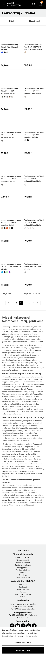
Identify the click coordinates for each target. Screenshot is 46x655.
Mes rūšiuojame (23, 577)
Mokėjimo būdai (23, 562)
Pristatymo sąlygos (23, 565)
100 (42, 326)
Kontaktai (23, 587)
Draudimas (23, 575)
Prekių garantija (23, 567)
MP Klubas (23, 597)
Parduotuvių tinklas (23, 594)
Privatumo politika (23, 560)
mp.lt (21, 525)
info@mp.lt (32, 615)
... (29, 335)
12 (33, 326)
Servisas (23, 572)
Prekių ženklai (23, 589)
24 (36, 326)
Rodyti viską (7, 326)
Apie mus (23, 584)
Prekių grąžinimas (23, 570)
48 (39, 326)
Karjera (23, 592)
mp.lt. (14, 501)
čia (35, 633)
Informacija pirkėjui (23, 558)
